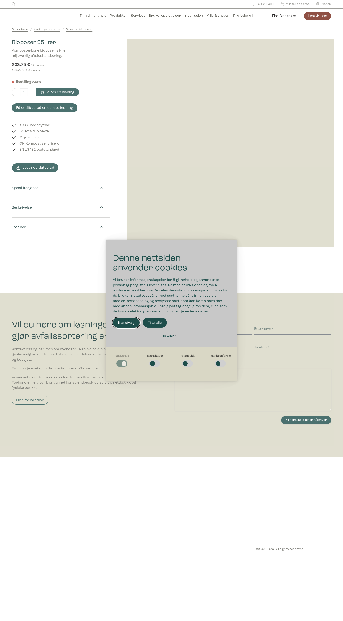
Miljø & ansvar (217, 16)
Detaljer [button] (170, 336)
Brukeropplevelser (165, 16)
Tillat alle (155, 323)
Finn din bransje (93, 16)
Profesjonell (243, 16)
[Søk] (13, 4)
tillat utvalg (126, 323)
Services (138, 16)
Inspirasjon (193, 16)
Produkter (119, 16)
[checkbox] (122, 361)
